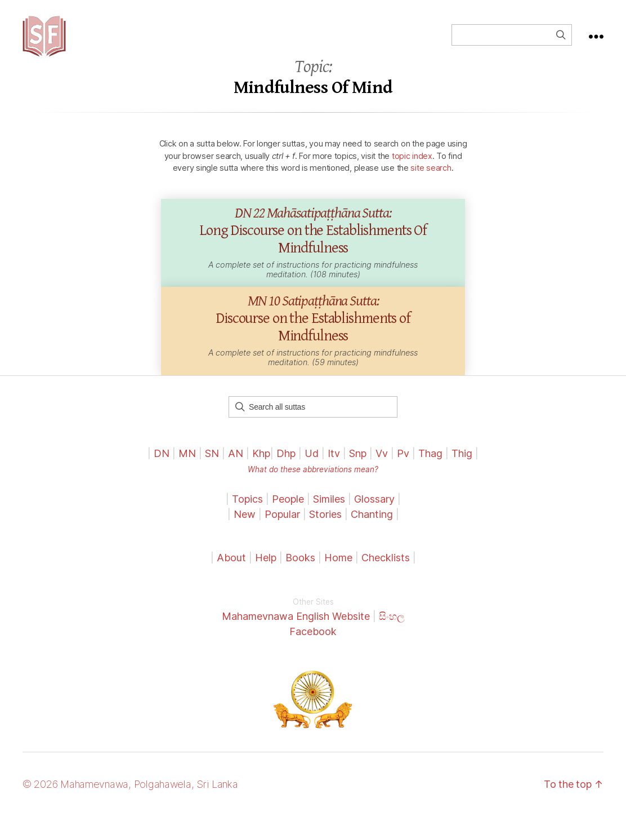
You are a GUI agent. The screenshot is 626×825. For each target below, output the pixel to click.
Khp (261, 462)
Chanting (372, 523)
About (233, 567)
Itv (334, 462)
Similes (329, 508)
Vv (381, 462)
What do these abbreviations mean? (313, 478)
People (288, 508)
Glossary (374, 508)
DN (161, 462)
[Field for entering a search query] (511, 39)
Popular (282, 523)
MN (187, 462)
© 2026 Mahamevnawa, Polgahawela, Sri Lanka (130, 793)
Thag (430, 462)
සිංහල (392, 625)
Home (338, 567)
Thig (461, 462)
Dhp (286, 462)
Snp (357, 462)
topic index (412, 165)
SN (212, 462)
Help (265, 567)
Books (300, 567)
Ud (312, 462)
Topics (247, 508)
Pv (403, 462)
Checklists (385, 567)
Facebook (313, 640)
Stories (325, 523)
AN (235, 462)
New (245, 523)
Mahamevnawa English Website (296, 625)
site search (430, 177)
